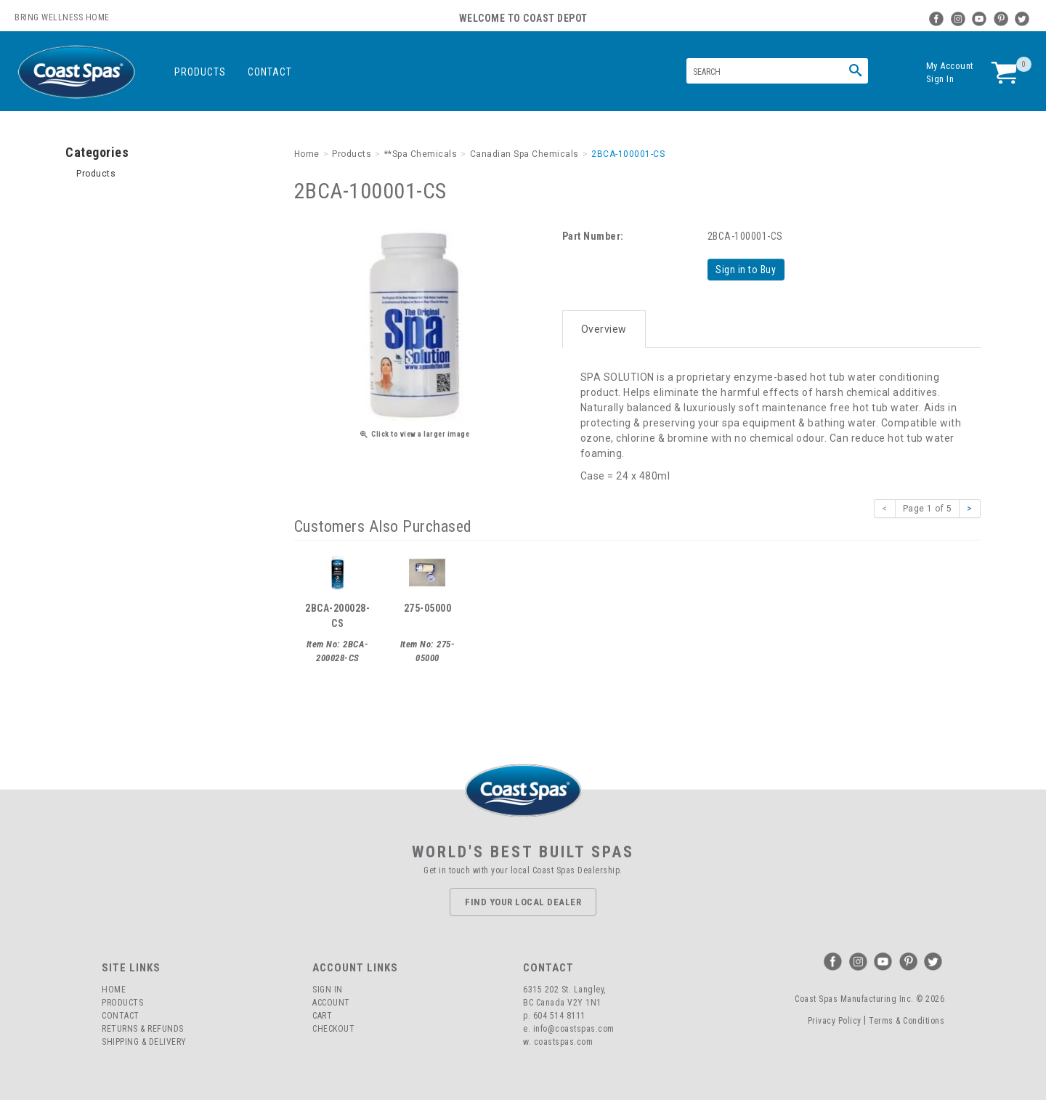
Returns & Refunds (143, 1029)
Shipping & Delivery (144, 1042)
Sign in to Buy (746, 269)
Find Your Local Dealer (523, 901)
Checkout (333, 1029)
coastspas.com (563, 1042)
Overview (604, 328)
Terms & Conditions (906, 1020)
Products (200, 72)
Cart (322, 1016)
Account (331, 1003)
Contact (270, 72)
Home (114, 989)
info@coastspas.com (574, 1029)
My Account (950, 65)
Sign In (940, 78)
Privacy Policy (834, 1020)
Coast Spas (76, 72)
